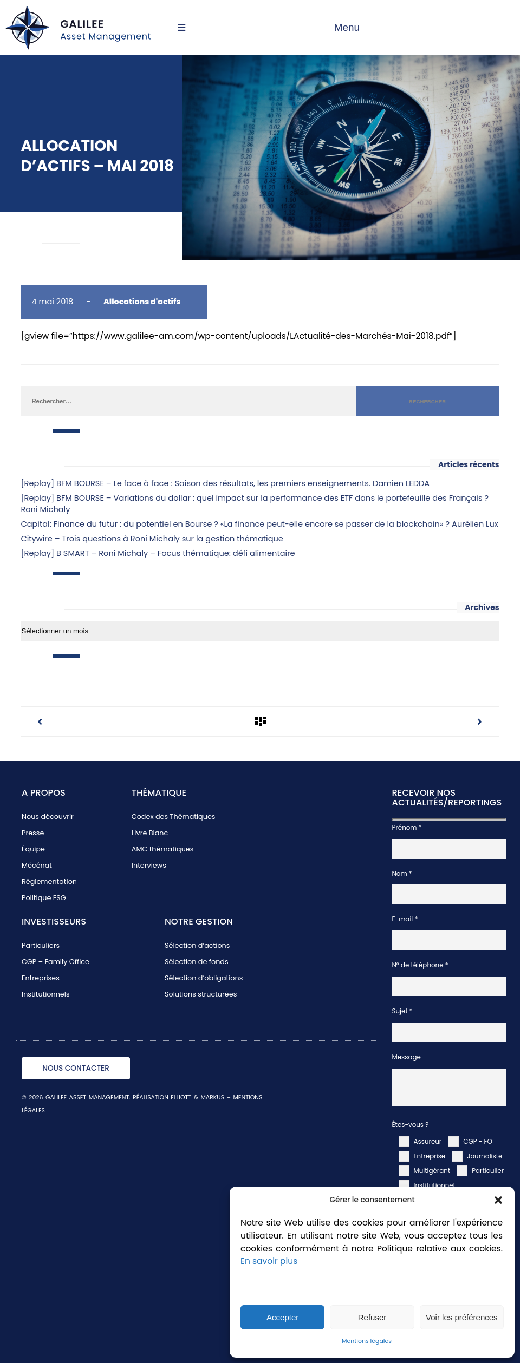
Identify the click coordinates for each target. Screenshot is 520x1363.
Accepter (282, 1317)
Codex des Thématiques (174, 816)
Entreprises (41, 977)
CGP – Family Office (55, 961)
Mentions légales (367, 1341)
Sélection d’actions (197, 945)
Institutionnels (46, 994)
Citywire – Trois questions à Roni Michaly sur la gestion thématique (152, 538)
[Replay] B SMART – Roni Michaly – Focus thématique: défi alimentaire (158, 553)
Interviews (149, 865)
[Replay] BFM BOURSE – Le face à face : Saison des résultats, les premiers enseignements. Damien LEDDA (225, 483)
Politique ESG (44, 897)
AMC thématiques (163, 849)
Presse (33, 832)
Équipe (33, 849)
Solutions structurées (201, 994)
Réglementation (49, 881)
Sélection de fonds (197, 961)
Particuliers (41, 945)
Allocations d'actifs (141, 301)
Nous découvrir (48, 816)
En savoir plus (268, 1261)
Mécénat (37, 865)
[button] (498, 1200)
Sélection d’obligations (204, 977)
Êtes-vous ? (410, 1124)
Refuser (372, 1317)
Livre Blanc (150, 832)
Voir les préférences (462, 1317)
